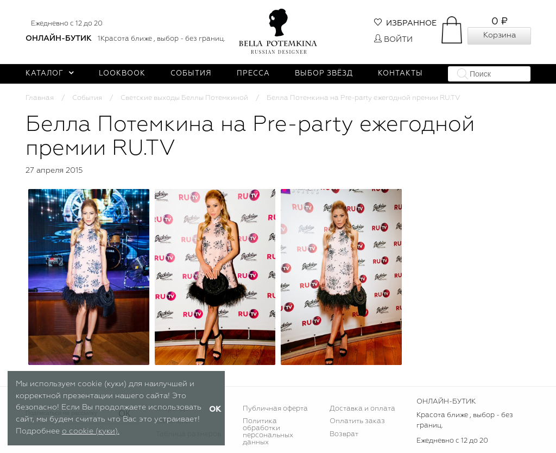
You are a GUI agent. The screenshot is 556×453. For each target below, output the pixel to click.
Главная (40, 98)
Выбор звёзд (324, 73)
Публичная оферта (275, 408)
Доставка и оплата (362, 408)
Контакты (400, 73)
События (191, 73)
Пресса (253, 73)
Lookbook (122, 73)
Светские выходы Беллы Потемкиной (184, 98)
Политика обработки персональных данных (268, 432)
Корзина (499, 35)
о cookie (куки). (90, 431)
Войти (393, 39)
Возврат (344, 434)
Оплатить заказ (357, 421)
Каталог (50, 73)
